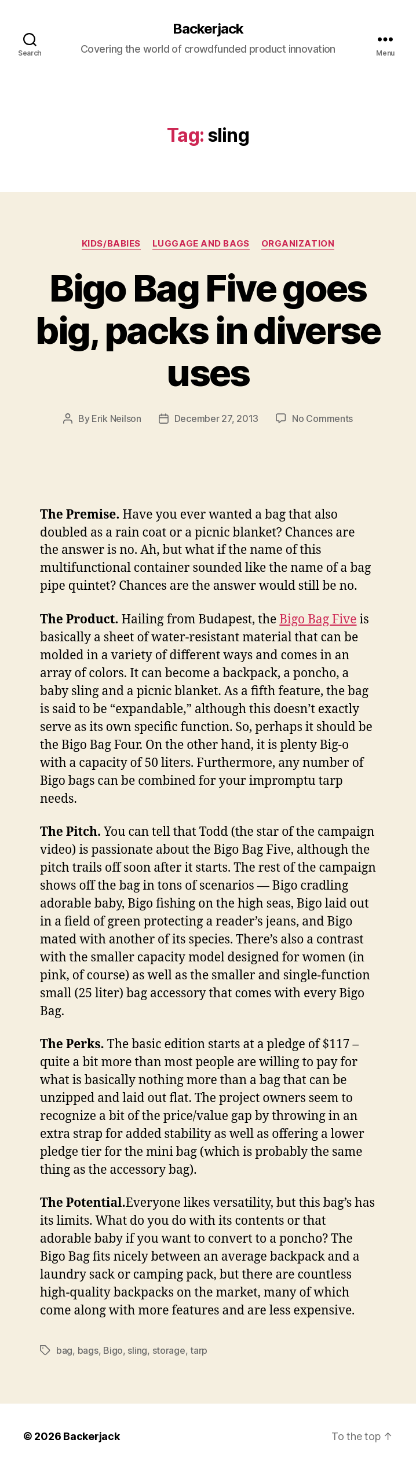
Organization (298, 243)
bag (64, 1350)
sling (137, 1350)
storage (168, 1350)
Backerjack (208, 29)
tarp (198, 1350)
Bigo (113, 1350)
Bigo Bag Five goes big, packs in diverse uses (207, 330)
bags (88, 1350)
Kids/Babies (111, 243)
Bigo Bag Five (317, 619)
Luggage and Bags (201, 243)
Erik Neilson (116, 418)
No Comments (322, 418)
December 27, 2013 (216, 418)
